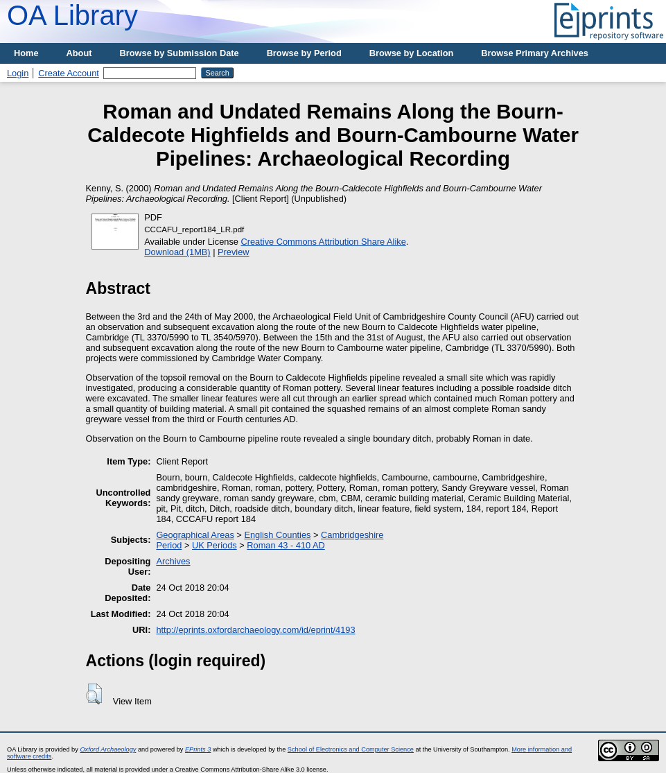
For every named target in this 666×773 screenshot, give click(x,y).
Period (169, 545)
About (79, 53)
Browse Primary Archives (534, 53)
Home (26, 53)
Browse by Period (304, 53)
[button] (94, 694)
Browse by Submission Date (179, 53)
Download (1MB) (177, 252)
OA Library (72, 15)
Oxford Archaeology (108, 749)
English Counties (277, 535)
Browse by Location (411, 53)
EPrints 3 (198, 749)
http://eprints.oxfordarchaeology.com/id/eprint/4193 (255, 630)
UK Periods (214, 545)
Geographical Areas (195, 535)
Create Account (68, 73)
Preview (233, 252)
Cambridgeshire (352, 535)
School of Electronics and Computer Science (351, 749)
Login (17, 73)
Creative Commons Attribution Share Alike (323, 241)
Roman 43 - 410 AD (285, 545)
